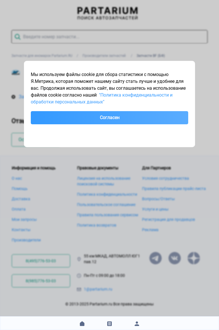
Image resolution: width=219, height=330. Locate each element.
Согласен (109, 117)
